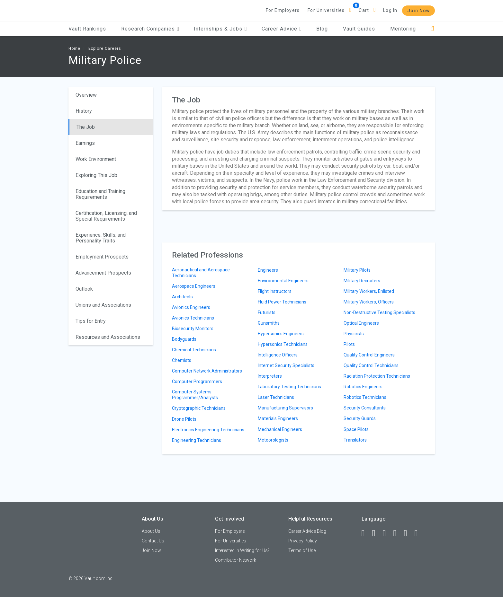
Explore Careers (104, 48)
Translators (355, 440)
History (84, 111)
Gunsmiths (269, 323)
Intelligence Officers (278, 354)
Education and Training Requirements (100, 194)
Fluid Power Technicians (282, 301)
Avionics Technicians (193, 317)
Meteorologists (273, 440)
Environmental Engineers (283, 280)
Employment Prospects (102, 257)
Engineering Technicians (196, 440)
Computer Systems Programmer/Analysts (195, 394)
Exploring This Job (96, 175)
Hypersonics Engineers (281, 333)
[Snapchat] (419, 533)
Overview (86, 95)
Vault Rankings (87, 29)
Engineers (268, 270)
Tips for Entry (91, 321)
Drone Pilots (184, 419)
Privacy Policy (302, 540)
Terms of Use (302, 550)
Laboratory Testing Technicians (289, 386)
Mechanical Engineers (280, 429)
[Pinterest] (408, 533)
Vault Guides (359, 29)
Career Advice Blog (307, 531)
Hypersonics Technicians (283, 344)
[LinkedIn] (376, 533)
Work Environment (96, 159)
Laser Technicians (276, 397)
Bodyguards (184, 339)
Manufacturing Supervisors (285, 407)
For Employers (283, 10)
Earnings (85, 143)
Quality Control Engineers (369, 354)
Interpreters (270, 376)
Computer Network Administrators (207, 370)
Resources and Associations (108, 337)
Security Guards (360, 418)
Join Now (418, 10)
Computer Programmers (197, 381)
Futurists (266, 312)
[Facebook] (366, 533)
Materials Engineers (278, 418)
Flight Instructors (275, 291)
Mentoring (403, 29)
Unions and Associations (103, 305)
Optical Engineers (361, 323)
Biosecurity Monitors (192, 328)
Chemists (181, 360)
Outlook (84, 289)
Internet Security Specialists (286, 365)
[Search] (433, 29)
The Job (85, 127)
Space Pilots (356, 429)
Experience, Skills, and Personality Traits (101, 238)
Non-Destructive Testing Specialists (379, 312)
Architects (182, 296)
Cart (364, 10)
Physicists (354, 333)
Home (74, 48)
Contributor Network (235, 560)
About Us (151, 531)
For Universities (326, 10)
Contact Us (153, 540)
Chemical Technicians (194, 349)
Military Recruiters (362, 280)
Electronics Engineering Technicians (208, 429)
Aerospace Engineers (193, 286)
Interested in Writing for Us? (242, 550)
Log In (390, 10)
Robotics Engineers (363, 386)
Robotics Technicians (365, 397)
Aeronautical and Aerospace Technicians (201, 272)
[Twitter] (387, 533)
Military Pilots (357, 270)
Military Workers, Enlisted (369, 291)
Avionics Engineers (191, 307)
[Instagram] (397, 533)
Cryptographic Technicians (199, 408)
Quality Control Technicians (371, 365)
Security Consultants (365, 407)
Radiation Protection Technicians (377, 376)
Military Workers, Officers (369, 301)
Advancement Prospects (103, 273)
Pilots (349, 344)
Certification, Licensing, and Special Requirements (106, 216)
